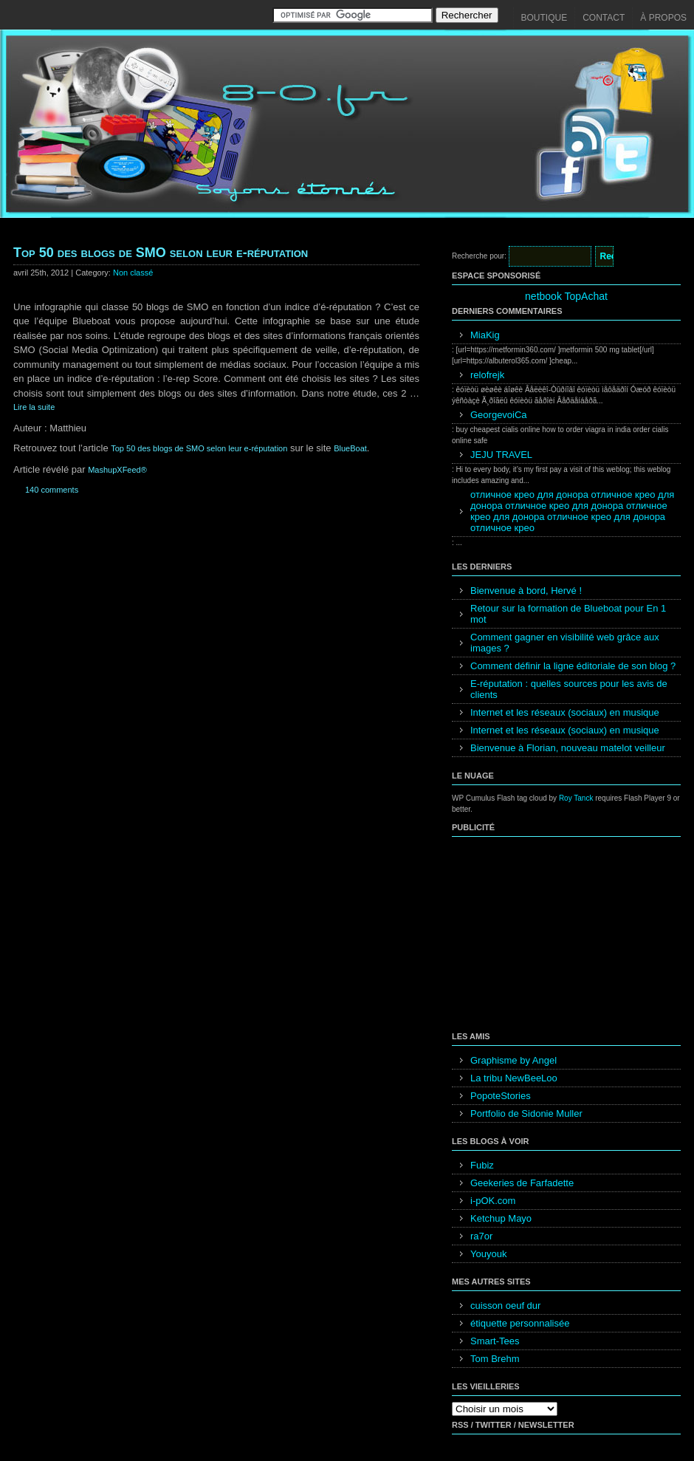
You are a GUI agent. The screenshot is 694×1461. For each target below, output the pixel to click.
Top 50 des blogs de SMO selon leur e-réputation (160, 252)
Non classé (133, 272)
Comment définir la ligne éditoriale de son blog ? (573, 665)
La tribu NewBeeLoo (513, 1078)
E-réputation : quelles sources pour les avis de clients (568, 689)
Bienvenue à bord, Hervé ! (526, 590)
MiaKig (485, 335)
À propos (663, 18)
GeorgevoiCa (498, 414)
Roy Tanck (576, 798)
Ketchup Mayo (501, 1218)
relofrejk (487, 374)
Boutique (544, 18)
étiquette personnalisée (519, 1323)
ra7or (481, 1236)
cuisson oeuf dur (505, 1305)
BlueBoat (350, 448)
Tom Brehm (494, 1358)
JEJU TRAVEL (501, 454)
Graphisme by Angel (513, 1060)
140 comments (51, 489)
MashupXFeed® (117, 469)
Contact (604, 18)
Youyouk (488, 1253)
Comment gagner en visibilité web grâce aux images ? (564, 643)
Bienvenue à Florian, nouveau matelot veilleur (567, 747)
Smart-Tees (494, 1341)
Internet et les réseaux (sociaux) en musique (564, 712)
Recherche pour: (479, 256)
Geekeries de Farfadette (522, 1182)
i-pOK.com (492, 1200)
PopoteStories (500, 1095)
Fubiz (482, 1165)
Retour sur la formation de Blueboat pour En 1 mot (568, 614)
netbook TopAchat (566, 296)
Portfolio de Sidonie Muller (526, 1113)
